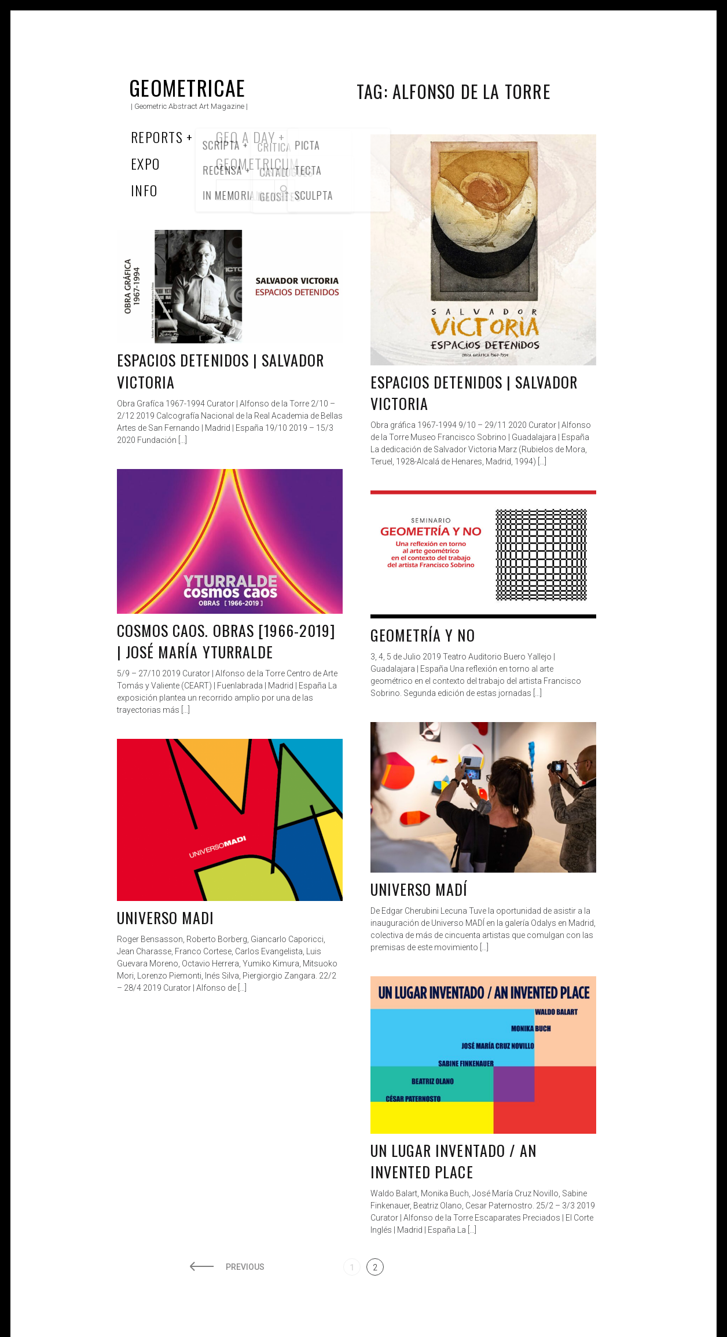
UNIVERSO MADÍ (419, 889)
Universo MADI (166, 917)
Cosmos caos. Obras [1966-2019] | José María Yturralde (226, 641)
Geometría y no (422, 635)
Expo (145, 163)
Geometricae (187, 87)
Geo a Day (245, 136)
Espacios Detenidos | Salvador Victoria (474, 393)
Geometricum (258, 163)
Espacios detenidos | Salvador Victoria (220, 371)
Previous (245, 1267)
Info (144, 190)
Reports (157, 136)
